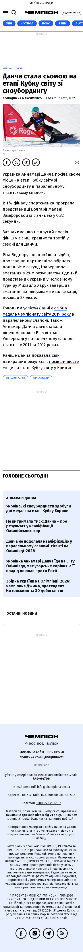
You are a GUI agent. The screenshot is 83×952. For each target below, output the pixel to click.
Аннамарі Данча (15, 378)
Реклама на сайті (30, 752)
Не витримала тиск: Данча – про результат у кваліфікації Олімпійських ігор (36, 526)
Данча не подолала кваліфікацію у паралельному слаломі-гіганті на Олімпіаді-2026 (39, 546)
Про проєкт (56, 752)
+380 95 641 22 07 (48, 803)
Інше (19, 68)
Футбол (27, 23)
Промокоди (41, 764)
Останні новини (21, 613)
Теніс (63, 23)
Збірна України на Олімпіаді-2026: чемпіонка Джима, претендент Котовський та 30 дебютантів (38, 586)
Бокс (46, 23)
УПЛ (9, 23)
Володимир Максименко (22, 98)
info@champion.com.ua (53, 787)
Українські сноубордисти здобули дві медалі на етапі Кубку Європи (38, 508)
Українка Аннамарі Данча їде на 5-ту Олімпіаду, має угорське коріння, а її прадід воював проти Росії (40, 566)
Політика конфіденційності (42, 757)
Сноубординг (41, 378)
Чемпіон (8, 68)
